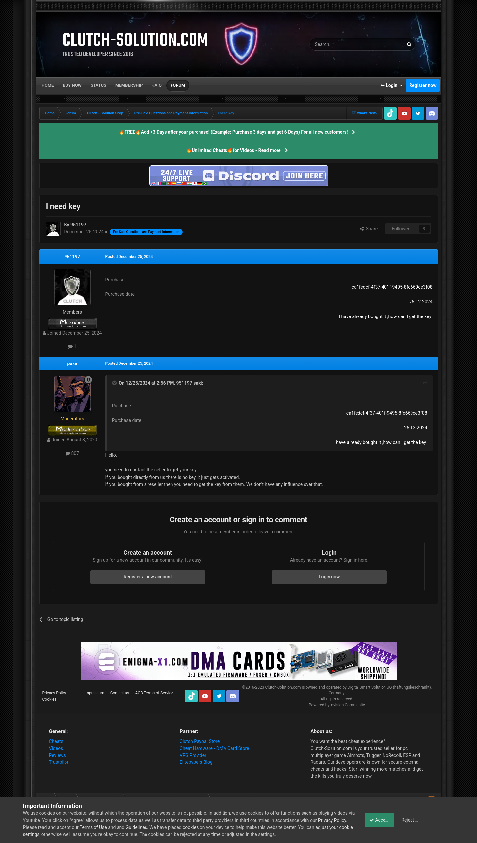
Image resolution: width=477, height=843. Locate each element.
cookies (221, 827)
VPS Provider (193, 755)
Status (98, 85)
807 (72, 453)
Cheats (56, 741)
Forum (178, 85)
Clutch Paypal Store (200, 741)
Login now (329, 576)
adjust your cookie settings (50, 834)
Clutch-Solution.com (283, 687)
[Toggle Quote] (115, 383)
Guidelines (166, 827)
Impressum (94, 693)
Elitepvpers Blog (196, 762)
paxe (72, 363)
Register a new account (148, 576)
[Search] (341, 44)
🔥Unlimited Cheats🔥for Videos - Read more (233, 150)
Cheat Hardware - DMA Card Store (214, 748)
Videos (56, 748)
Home (48, 85)
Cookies (49, 699)
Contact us (119, 693)
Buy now (72, 85)
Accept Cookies (382, 820)
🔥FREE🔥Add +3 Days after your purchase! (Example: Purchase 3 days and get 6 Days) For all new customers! (233, 132)
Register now (422, 85)
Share (369, 228)
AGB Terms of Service (154, 693)
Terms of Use (124, 827)
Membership (129, 85)
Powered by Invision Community (337, 705)
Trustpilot (58, 762)
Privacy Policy (54, 693)
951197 (72, 256)
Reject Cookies (431, 820)
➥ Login (392, 85)
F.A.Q (156, 85)
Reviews (57, 755)
